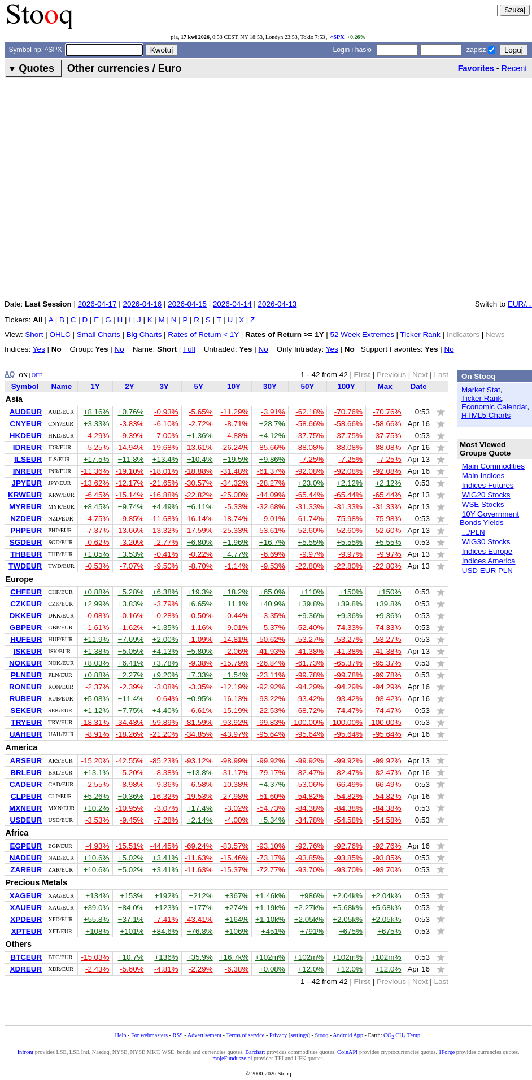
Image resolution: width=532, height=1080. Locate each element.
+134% (97, 895)
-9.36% (166, 784)
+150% (351, 592)
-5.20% (132, 772)
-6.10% (166, 423)
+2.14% (200, 820)
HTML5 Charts (486, 415)
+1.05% (97, 554)
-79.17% (271, 772)
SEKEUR (26, 710)
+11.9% (97, 639)
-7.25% (312, 459)
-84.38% (309, 808)
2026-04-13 (277, 304)
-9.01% (273, 518)
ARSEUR (26, 761)
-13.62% (95, 483)
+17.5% (97, 459)
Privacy (278, 1035)
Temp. (414, 1035)
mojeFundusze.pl (232, 1058)
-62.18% (309, 412)
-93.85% (309, 858)
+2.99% (97, 604)
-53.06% (309, 784)
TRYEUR (26, 722)
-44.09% (271, 495)
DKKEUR (26, 615)
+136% (166, 957)
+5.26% (97, 796)
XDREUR (26, 969)
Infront (25, 1052)
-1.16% (201, 627)
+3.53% (131, 554)
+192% (166, 895)
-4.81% (166, 969)
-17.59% (199, 530)
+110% (312, 592)
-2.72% (201, 423)
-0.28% (166, 615)
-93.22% (271, 698)
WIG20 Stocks (486, 495)
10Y (234, 386)
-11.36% (95, 471)
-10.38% (234, 784)
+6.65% (200, 604)
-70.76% (348, 412)
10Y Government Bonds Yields (489, 518)
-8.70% (201, 566)
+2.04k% (348, 895)
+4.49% (165, 506)
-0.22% (201, 554)
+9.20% (165, 675)
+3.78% (165, 663)
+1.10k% (270, 919)
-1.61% (97, 627)
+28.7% (272, 423)
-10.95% (130, 808)
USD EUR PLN (487, 570)
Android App (348, 1035)
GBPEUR (26, 627)
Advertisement (204, 1035)
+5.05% (131, 651)
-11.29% (234, 412)
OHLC (59, 334)
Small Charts (98, 334)
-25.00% (234, 495)
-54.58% (348, 820)
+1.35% (165, 627)
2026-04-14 (232, 304)
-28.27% (271, 483)
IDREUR (27, 447)
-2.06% (237, 651)
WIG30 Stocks (486, 541)
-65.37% (348, 663)
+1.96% (235, 542)
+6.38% (165, 592)
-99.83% (271, 722)
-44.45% (164, 846)
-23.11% (271, 675)
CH (400, 1035)
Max (385, 386)
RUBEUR (26, 698)
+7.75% (131, 710)
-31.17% (234, 772)
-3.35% (273, 615)
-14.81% (234, 639)
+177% (200, 907)
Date (419, 386)
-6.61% (201, 710)
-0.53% (97, 566)
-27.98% (234, 796)
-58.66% (309, 423)
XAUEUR (26, 907)
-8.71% (237, 423)
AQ (10, 374)
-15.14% (130, 495)
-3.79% (166, 604)
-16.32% (164, 796)
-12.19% (234, 687)
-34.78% (309, 820)
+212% (200, 895)
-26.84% (271, 663)
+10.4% (200, 459)
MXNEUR (25, 808)
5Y (198, 386)
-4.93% (97, 846)
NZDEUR (26, 518)
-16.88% (164, 495)
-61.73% (309, 663)
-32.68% (271, 506)
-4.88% (237, 435)
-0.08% (97, 615)
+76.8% (200, 931)
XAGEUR (26, 895)
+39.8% (311, 604)
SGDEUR (26, 542)
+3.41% (165, 858)
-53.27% (309, 639)
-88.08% (309, 447)
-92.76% (309, 846)
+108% (97, 931)
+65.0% (272, 592)
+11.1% (235, 604)
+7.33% (200, 675)
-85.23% (164, 761)
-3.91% (273, 412)
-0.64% (166, 698)
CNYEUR (26, 423)
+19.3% (200, 592)
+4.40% (165, 710)
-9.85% (132, 518)
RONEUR (25, 687)
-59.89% (164, 722)
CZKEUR (26, 604)
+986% (312, 895)
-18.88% (199, 471)
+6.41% (131, 663)
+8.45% (97, 506)
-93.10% (271, 846)
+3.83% (131, 604)
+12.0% (311, 969)
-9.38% (201, 663)
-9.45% (132, 820)
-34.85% (199, 734)
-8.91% (97, 734)
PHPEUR (26, 530)
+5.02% (131, 858)
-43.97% (234, 734)
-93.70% (309, 869)
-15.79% (234, 663)
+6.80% (200, 542)
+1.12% (97, 710)
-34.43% (130, 722)
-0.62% (97, 542)
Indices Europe (487, 551)
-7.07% (132, 566)
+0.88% (97, 592)
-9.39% (132, 435)
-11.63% (199, 858)
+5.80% (200, 651)
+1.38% (97, 651)
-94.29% (309, 687)
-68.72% (309, 710)
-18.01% (164, 471)
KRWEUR (25, 495)
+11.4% (131, 698)
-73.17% (271, 858)
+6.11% (200, 506)
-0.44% (237, 615)
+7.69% (131, 639)
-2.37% (97, 687)
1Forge (446, 1052)
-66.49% (348, 784)
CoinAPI (347, 1052)
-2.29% (201, 969)
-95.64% (271, 734)
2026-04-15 (187, 304)
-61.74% (309, 518)
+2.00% (165, 639)
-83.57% (234, 846)
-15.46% (234, 858)
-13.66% (130, 530)
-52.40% (309, 627)
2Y (129, 386)
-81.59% (199, 722)
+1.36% (200, 435)
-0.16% (132, 615)
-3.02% (237, 808)
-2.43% (97, 969)
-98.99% (234, 761)
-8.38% (166, 772)
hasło (363, 50)
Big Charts (144, 334)
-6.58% (201, 784)
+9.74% (131, 506)
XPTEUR (26, 931)
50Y (308, 386)
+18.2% (235, 592)
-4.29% (97, 435)
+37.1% (131, 919)
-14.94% (130, 447)
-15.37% (234, 869)
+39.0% (97, 907)
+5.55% (311, 542)
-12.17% (130, 483)
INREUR (27, 471)
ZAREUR (26, 869)
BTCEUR (26, 957)
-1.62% (132, 627)
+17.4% (200, 808)
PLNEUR (26, 675)
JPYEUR (26, 483)
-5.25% (97, 447)
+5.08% (97, 698)
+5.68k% (348, 907)
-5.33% (237, 506)
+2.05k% (309, 919)
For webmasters (149, 1035)
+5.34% (272, 820)
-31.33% (309, 506)
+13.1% (97, 772)
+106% (236, 931)
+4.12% (272, 435)
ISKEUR (27, 651)
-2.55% (97, 784)
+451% (273, 931)
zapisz (476, 50)
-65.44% (309, 495)
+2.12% (350, 483)
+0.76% (131, 412)
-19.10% (130, 471)
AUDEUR (26, 412)
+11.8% (131, 459)
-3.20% (132, 542)
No (119, 349)
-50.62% (271, 639)
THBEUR (26, 554)
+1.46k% (270, 895)
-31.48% (234, 471)
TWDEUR (25, 566)
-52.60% (309, 530)
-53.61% (271, 530)
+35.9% (200, 957)
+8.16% (97, 412)
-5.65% (201, 412)
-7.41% (166, 919)
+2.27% (131, 675)
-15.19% (234, 710)
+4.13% (165, 651)
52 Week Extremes (362, 334)
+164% (236, 919)
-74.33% (348, 627)
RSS (178, 1035)
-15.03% (95, 957)
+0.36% (131, 796)
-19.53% (199, 796)
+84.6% (165, 931)
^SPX (337, 37)
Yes (39, 349)
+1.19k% (270, 907)
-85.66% (271, 447)
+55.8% (97, 919)
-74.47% (348, 710)
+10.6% (97, 858)
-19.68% (164, 447)
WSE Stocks (483, 504)
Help (121, 1035)
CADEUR (26, 784)
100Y (346, 386)
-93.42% (309, 698)
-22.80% (309, 566)
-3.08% (166, 687)
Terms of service (245, 1035)
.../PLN (473, 532)
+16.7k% (234, 957)
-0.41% (166, 554)
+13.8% (200, 772)
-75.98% (348, 518)
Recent (514, 68)
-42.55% (130, 761)
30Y (270, 386)
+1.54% (235, 675)
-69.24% (199, 846)
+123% (166, 907)
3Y (163, 386)
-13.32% (164, 530)
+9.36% (311, 615)
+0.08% (272, 969)
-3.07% (166, 808)
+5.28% (131, 592)
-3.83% (132, 423)
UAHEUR (26, 734)
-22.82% (199, 495)
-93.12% (199, 761)
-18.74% (234, 518)
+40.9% (272, 604)
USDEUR (26, 820)
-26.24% (234, 447)
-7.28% (166, 820)
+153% (131, 895)
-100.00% (307, 722)
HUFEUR (26, 639)
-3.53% (97, 820)
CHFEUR (26, 592)
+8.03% (97, 663)
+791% (312, 931)
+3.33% (97, 423)
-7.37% (97, 530)
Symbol (25, 386)
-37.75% (309, 435)
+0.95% (200, 698)
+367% (236, 895)
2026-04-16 (142, 304)
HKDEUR (26, 435)
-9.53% (273, 566)
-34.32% (234, 483)
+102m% (270, 957)
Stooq (321, 1035)
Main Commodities (493, 466)
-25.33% (234, 530)
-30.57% (199, 483)
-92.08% (309, 471)
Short (34, 334)
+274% (236, 907)
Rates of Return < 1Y (203, 334)
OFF (37, 375)
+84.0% (131, 907)
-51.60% (271, 796)
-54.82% (309, 796)
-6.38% (237, 969)
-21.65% (164, 483)
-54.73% (271, 808)
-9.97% (312, 554)
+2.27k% (309, 907)
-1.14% (237, 566)
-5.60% (132, 969)
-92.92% (271, 687)
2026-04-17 (97, 304)
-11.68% (164, 518)
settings (299, 1035)
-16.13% (234, 698)
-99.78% (309, 675)
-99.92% (271, 761)
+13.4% (165, 459)
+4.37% (272, 784)
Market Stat (480, 390)
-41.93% (271, 651)
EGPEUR (26, 846)
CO (388, 1035)
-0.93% (166, 412)
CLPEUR (26, 796)
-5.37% (273, 627)
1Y (94, 386)
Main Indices (483, 475)
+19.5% (235, 459)
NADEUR (26, 858)
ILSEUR (28, 459)
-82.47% (309, 772)
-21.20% (164, 734)
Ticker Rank (420, 334)
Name (61, 386)
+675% (351, 931)
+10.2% (97, 808)
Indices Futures (488, 485)
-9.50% (166, 566)
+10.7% (131, 957)
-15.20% (95, 761)
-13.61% (199, 447)
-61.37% (271, 471)
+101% (131, 931)
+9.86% (272, 459)
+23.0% (311, 483)
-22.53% (271, 710)
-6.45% (97, 495)
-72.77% (271, 869)
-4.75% (97, 518)
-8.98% (132, 784)
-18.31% (95, 722)
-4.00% (237, 820)
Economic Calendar (494, 407)
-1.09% (201, 639)
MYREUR (25, 506)
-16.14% (199, 518)
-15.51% (130, 846)
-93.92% (234, 722)
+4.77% (235, 554)
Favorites (476, 68)
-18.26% (130, 734)
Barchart (255, 1052)
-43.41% (199, 919)
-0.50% (201, 615)
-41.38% (309, 651)
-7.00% (166, 435)
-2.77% (166, 542)
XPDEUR (26, 919)
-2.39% (132, 687)
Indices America (489, 561)
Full (189, 349)
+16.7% (272, 542)
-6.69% (273, 554)
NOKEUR (25, 663)
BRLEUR (26, 772)
